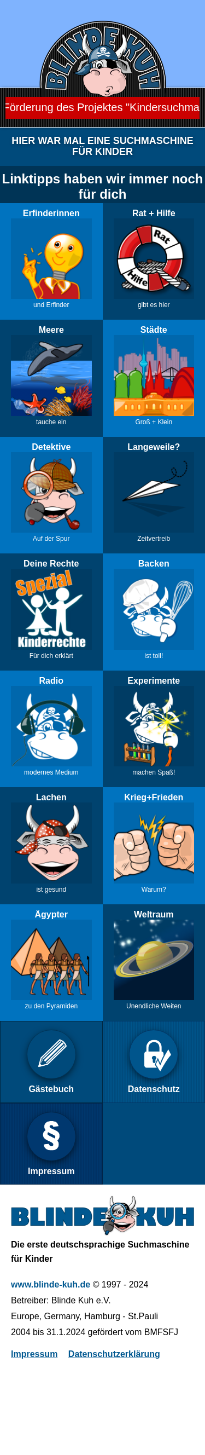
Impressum (34, 1354)
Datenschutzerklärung (114, 1354)
